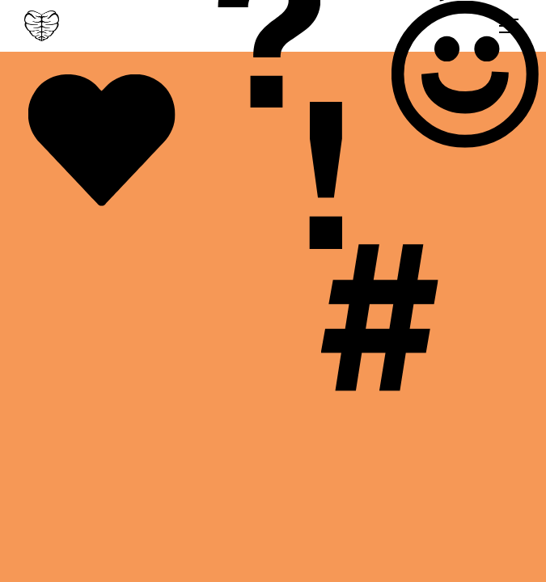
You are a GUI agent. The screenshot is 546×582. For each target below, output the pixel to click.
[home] (41, 25)
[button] (505, 25)
